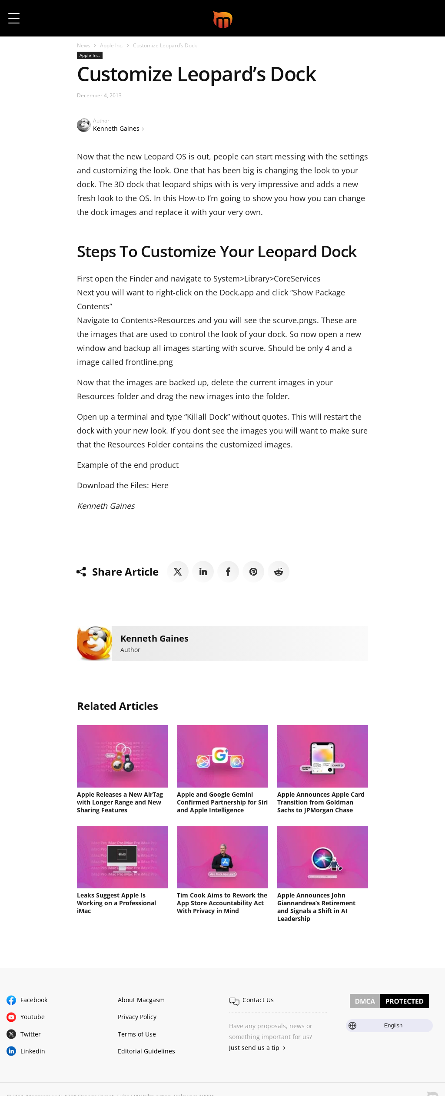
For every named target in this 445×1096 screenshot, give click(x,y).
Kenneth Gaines (116, 128)
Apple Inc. (111, 45)
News (83, 45)
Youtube (32, 1017)
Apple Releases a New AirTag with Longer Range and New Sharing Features (120, 802)
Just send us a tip (254, 1047)
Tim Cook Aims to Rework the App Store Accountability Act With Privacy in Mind (222, 903)
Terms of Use (137, 1034)
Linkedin (32, 1051)
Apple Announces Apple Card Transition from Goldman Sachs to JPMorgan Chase (321, 802)
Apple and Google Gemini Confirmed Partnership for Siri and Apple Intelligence (222, 802)
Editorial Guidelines (146, 1051)
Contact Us (258, 1000)
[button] (426, 18)
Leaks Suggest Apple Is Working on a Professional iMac (116, 903)
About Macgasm (141, 1000)
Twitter (30, 1034)
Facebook (33, 1000)
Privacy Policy (137, 1017)
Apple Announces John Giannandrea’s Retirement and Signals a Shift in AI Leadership (316, 907)
